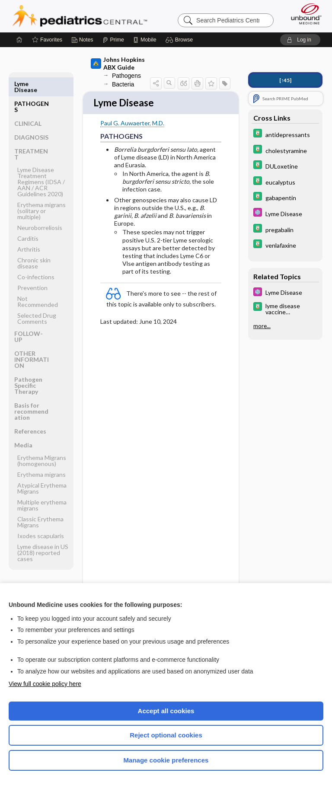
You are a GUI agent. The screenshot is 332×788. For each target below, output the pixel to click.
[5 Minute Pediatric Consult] (285, 213)
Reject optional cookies (166, 735)
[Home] (19, 39)
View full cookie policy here (45, 683)
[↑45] (285, 80)
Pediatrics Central (80, 16)
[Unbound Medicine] (303, 14)
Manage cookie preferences (166, 760)
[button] (180, 39)
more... (262, 325)
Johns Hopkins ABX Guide (118, 63)
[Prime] (113, 39)
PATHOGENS (31, 86)
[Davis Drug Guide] (285, 134)
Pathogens (126, 75)
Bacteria (123, 84)
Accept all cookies (166, 711)
